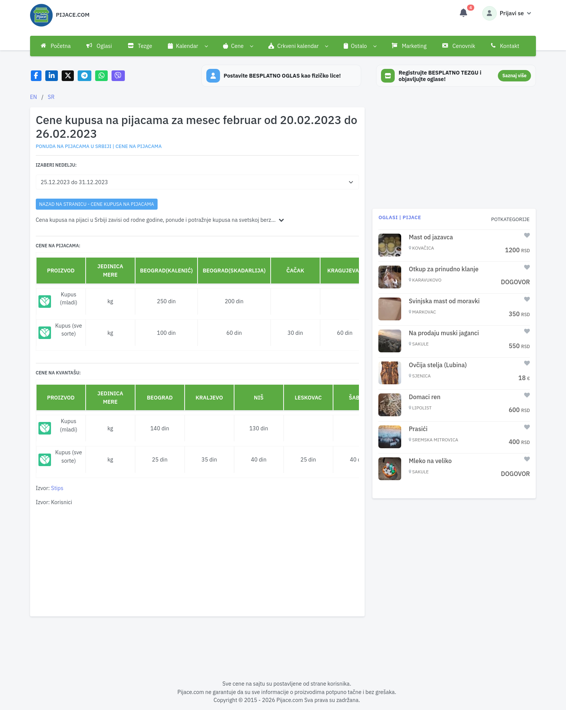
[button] (187, 46)
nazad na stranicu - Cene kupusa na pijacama (96, 204)
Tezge (140, 45)
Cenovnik (458, 45)
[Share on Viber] (118, 75)
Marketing (409, 45)
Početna (55, 45)
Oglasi (99, 45)
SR (51, 96)
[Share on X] (68, 75)
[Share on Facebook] (36, 75)
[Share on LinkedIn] (51, 75)
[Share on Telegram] (84, 75)
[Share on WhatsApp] (101, 75)
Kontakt (505, 45)
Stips (57, 488)
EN (33, 96)
